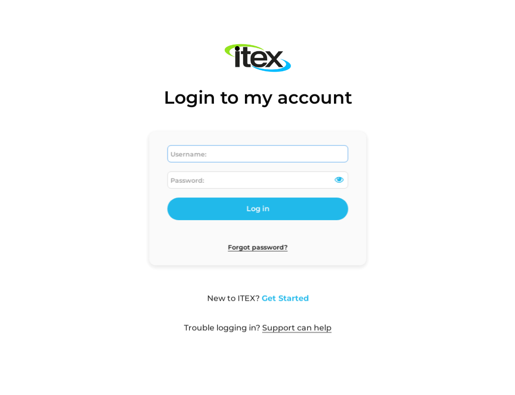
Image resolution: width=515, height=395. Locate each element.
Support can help (297, 332)
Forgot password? (257, 245)
